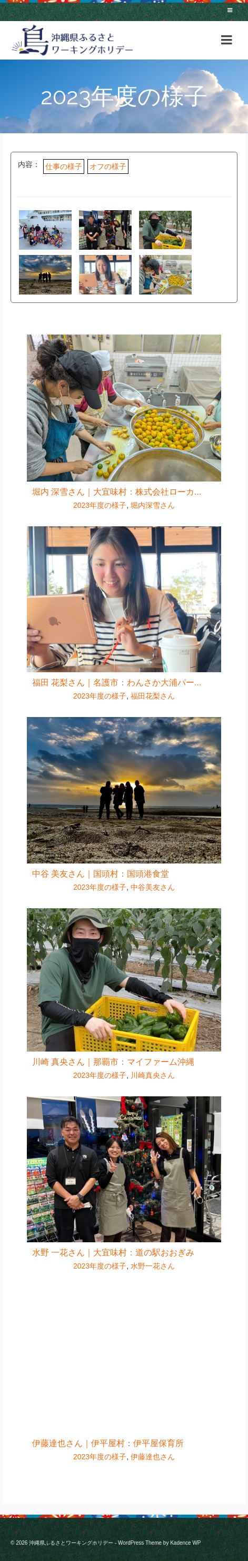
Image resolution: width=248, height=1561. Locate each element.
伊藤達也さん (153, 1456)
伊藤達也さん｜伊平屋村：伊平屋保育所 (108, 1443)
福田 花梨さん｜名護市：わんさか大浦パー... (117, 682)
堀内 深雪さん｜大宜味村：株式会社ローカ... (117, 491)
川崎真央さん (153, 1075)
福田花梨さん (153, 696)
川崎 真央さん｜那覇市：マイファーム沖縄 (113, 1061)
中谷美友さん (153, 887)
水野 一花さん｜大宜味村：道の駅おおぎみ (113, 1252)
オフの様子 (108, 166)
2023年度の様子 (99, 505)
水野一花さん (153, 1266)
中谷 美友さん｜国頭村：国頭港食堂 (100, 873)
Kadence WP (185, 1543)
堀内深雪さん (153, 505)
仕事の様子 (63, 166)
